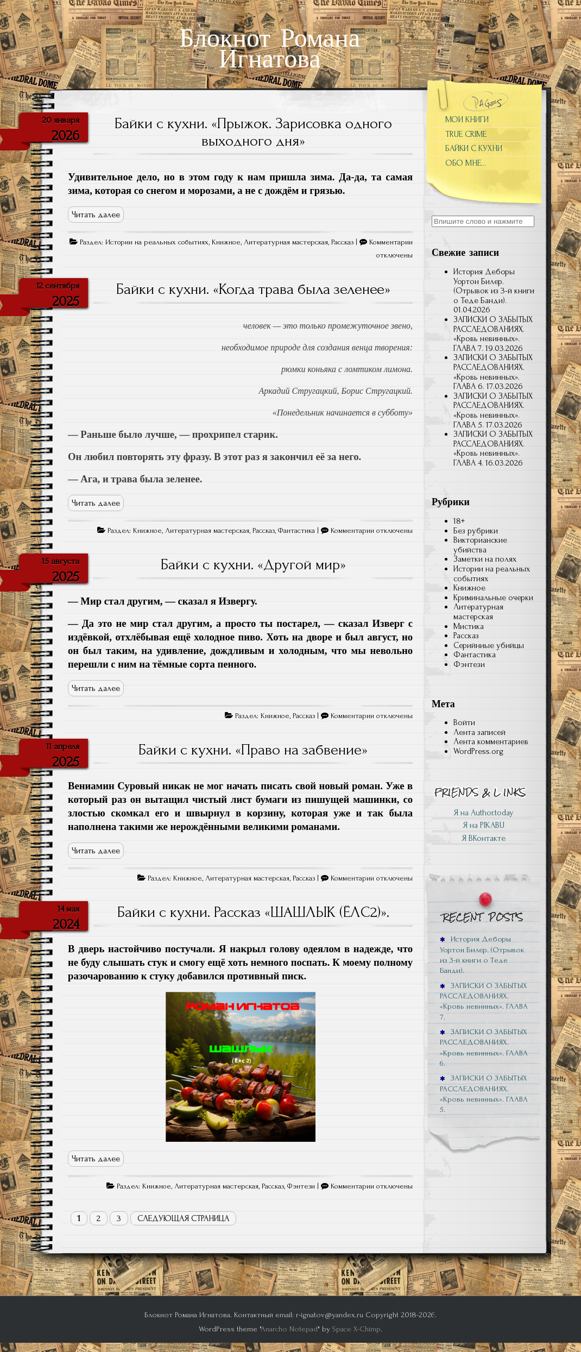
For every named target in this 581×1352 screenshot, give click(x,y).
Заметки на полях (484, 559)
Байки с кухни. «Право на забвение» (253, 749)
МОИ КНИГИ (467, 119)
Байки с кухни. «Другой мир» (253, 564)
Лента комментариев (490, 741)
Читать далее (96, 214)
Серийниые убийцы (488, 645)
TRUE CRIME (466, 134)
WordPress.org (478, 751)
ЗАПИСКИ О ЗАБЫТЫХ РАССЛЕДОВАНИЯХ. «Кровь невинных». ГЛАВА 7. (493, 334)
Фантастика (296, 530)
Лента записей (479, 732)
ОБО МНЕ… (465, 163)
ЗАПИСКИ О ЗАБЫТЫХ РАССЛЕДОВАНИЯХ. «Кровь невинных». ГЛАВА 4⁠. (493, 448)
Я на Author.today (483, 813)
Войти (464, 722)
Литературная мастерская (286, 242)
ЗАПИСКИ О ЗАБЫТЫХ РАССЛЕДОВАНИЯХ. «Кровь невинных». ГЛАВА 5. (493, 410)
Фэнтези (301, 1186)
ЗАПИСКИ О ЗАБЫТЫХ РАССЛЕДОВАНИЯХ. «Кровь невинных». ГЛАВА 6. (493, 372)
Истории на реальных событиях (157, 242)
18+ (459, 521)
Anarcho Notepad (289, 1329)
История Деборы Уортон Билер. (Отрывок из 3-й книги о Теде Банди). (493, 286)
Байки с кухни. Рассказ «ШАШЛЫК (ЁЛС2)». (253, 912)
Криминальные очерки (493, 597)
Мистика (468, 626)
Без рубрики (475, 531)
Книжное (226, 242)
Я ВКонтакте (484, 838)
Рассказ (342, 242)
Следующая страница (183, 1218)
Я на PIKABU (483, 825)
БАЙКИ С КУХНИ (473, 148)
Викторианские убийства (480, 545)
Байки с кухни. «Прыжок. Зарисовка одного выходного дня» (253, 132)
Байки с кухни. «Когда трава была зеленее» (253, 289)
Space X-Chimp (356, 1329)
